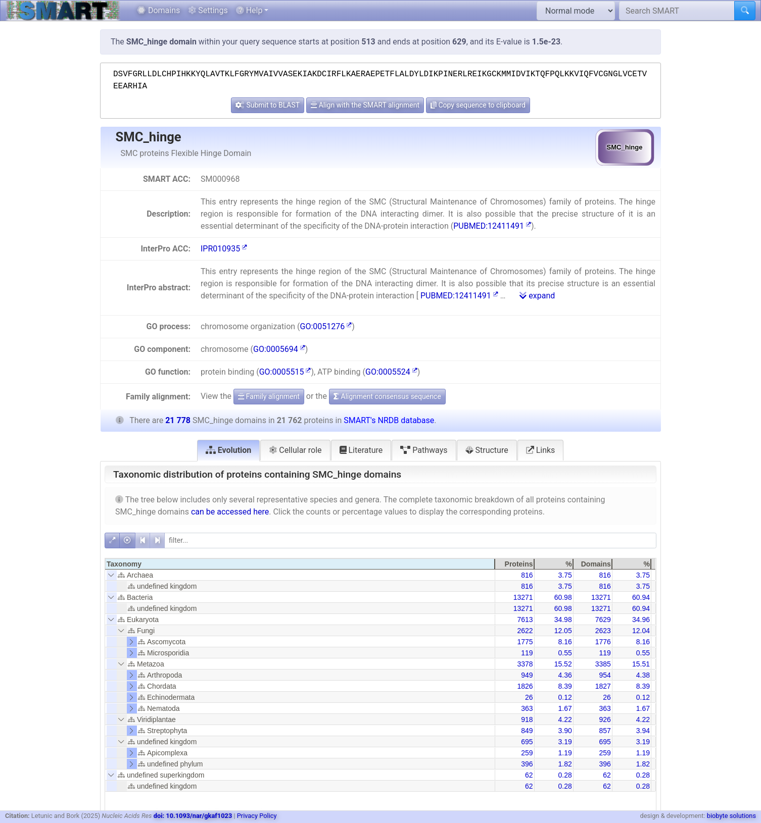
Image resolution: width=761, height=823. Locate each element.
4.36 (565, 675)
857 (604, 731)
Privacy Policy (257, 815)
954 (604, 675)
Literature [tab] (361, 450)
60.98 (563, 597)
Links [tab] (540, 450)
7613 (525, 619)
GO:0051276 (326, 326)
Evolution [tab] (229, 450)
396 (527, 764)
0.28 (565, 775)
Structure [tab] (486, 450)
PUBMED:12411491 (492, 226)
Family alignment (269, 396)
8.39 (565, 686)
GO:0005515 (285, 372)
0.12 (565, 697)
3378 (525, 664)
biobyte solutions (731, 815)
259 (527, 753)
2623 (603, 631)
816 (527, 575)
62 (529, 775)
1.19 (565, 753)
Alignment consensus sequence (387, 396)
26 (529, 697)
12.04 (641, 631)
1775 (525, 642)
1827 (603, 686)
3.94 (643, 731)
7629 (603, 619)
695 (527, 742)
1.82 (565, 764)
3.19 (565, 742)
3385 (603, 664)
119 (527, 653)
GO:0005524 (391, 372)
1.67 (565, 708)
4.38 (643, 675)
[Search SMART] (677, 10)
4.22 (565, 719)
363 (527, 708)
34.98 (563, 619)
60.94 (641, 597)
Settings (207, 10)
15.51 (641, 664)
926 (604, 719)
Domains (158, 10)
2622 (525, 631)
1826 (525, 686)
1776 (603, 642)
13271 (523, 597)
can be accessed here (230, 512)
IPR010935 (224, 248)
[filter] (410, 540)
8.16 (565, 642)
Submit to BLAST (267, 105)
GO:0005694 (279, 349)
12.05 (563, 631)
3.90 (565, 731)
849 (527, 731)
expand (537, 295)
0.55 (565, 653)
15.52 (563, 664)
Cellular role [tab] (295, 450)
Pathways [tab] (423, 450)
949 (527, 675)
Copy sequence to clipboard (478, 105)
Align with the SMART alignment (365, 105)
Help (249, 10)
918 (527, 719)
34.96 (641, 619)
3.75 (565, 575)
